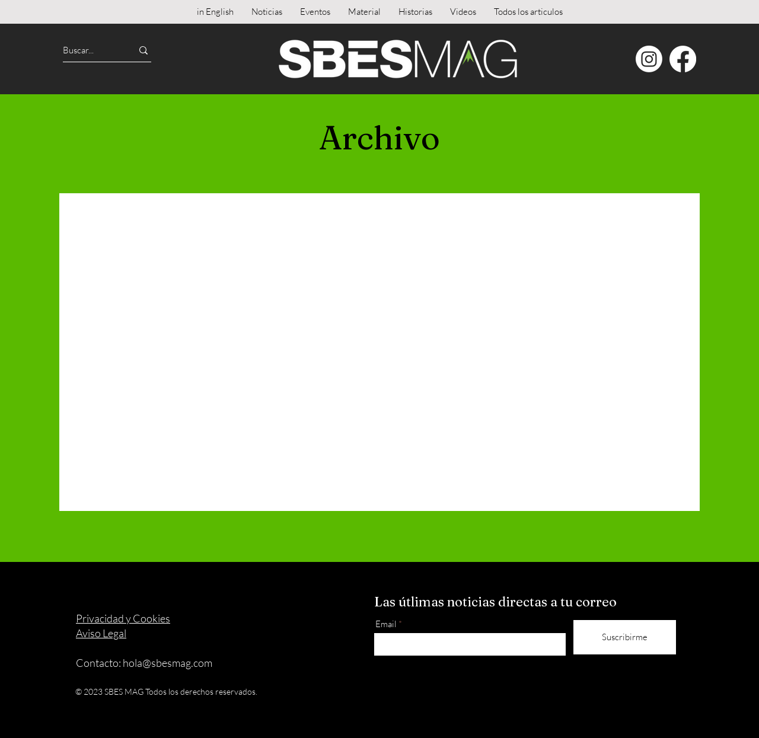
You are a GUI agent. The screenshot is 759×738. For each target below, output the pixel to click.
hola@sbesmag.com (167, 662)
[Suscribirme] (625, 637)
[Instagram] (649, 59)
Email (386, 623)
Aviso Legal (101, 633)
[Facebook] (682, 59)
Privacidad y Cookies (123, 618)
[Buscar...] (87, 50)
